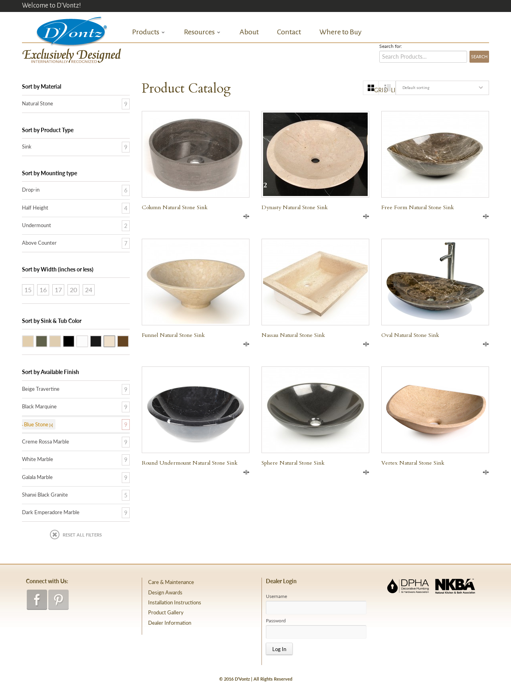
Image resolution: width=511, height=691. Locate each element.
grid (376, 90)
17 (58, 289)
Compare (246, 216)
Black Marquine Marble (101, 340)
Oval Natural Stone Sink (410, 335)
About (249, 32)
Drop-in (31, 189)
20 (73, 289)
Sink (27, 146)
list (393, 90)
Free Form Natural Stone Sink (417, 207)
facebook (37, 600)
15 (28, 289)
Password (276, 620)
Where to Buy (340, 32)
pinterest (58, 600)
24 (88, 289)
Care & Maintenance (171, 582)
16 (43, 289)
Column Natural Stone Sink (175, 207)
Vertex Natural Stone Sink (412, 463)
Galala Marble (60, 340)
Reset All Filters (82, 534)
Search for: (390, 46)
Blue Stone (47, 340)
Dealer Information (169, 623)
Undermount (36, 225)
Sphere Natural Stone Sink (293, 463)
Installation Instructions (174, 602)
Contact (289, 32)
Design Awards (165, 592)
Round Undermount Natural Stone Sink (190, 463)
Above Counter (39, 243)
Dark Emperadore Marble (128, 340)
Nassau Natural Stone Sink (293, 335)
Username (276, 596)
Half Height (35, 207)
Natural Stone (37, 103)
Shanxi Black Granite (74, 340)
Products (148, 32)
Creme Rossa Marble (45, 441)
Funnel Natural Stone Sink (173, 335)
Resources (202, 32)
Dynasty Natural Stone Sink (294, 207)
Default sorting (415, 87)
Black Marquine (39, 406)
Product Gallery (166, 612)
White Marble (87, 340)
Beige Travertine (33, 340)
